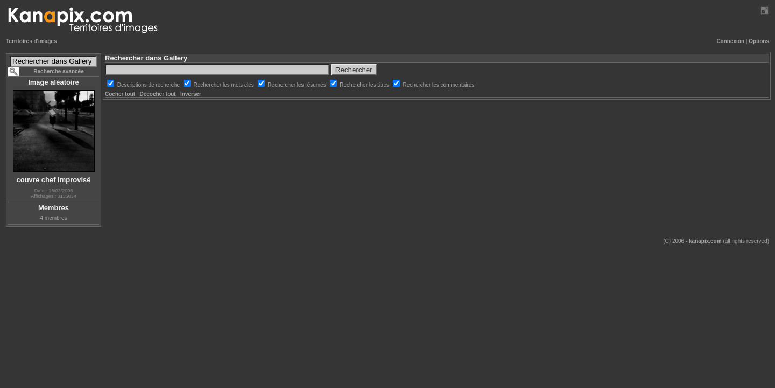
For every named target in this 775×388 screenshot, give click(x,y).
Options (759, 41)
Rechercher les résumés (297, 85)
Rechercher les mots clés (225, 85)
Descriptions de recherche (149, 85)
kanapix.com (705, 241)
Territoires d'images (31, 41)
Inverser (190, 94)
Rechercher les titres (365, 85)
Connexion (730, 41)
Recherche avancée (58, 71)
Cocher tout (120, 94)
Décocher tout (157, 94)
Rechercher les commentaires (439, 85)
